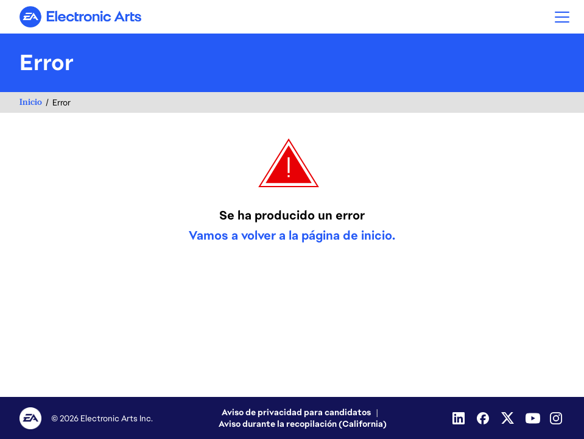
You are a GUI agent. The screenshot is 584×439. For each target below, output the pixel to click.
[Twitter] (508, 418)
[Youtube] (533, 418)
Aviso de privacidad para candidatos (296, 412)
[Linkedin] (459, 418)
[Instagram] (557, 418)
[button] (562, 17)
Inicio (30, 102)
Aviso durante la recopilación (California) (303, 423)
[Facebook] (484, 418)
